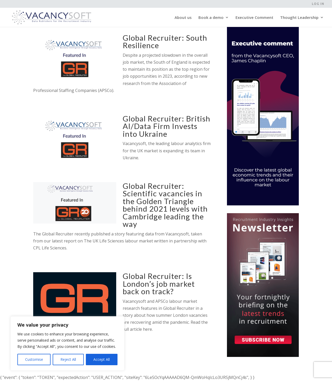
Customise (34, 359)
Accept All (101, 359)
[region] (67, 343)
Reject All (68, 359)
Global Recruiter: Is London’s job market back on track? (159, 283)
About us (183, 18)
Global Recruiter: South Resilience (165, 41)
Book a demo (211, 18)
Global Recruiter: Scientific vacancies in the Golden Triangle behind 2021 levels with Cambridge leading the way (165, 204)
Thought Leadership (299, 18)
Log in (318, 3)
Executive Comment (254, 18)
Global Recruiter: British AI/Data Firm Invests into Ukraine (166, 126)
